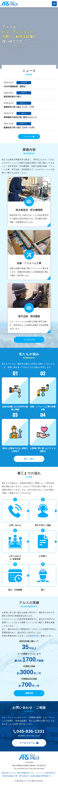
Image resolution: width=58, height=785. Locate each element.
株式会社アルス (9, 4)
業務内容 (33, 636)
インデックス (29, 340)
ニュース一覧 (29, 137)
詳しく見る (29, 459)
